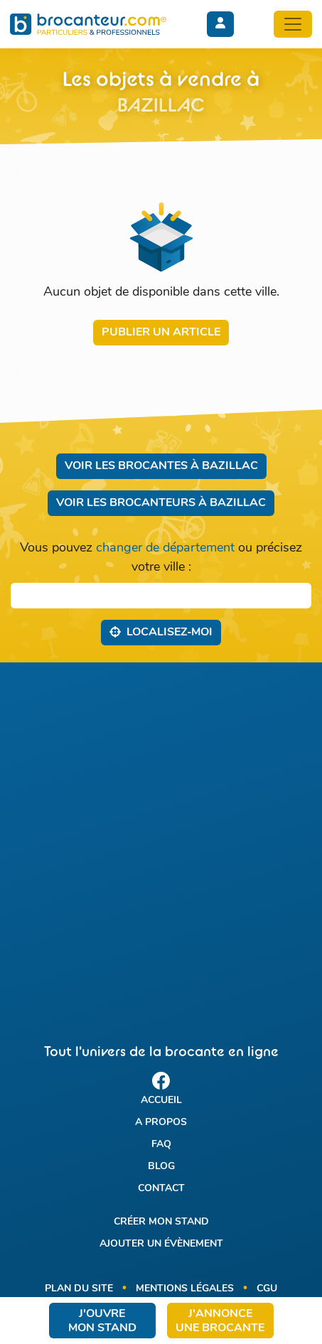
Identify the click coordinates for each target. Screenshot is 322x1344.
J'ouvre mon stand (102, 1321)
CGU (267, 1289)
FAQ (161, 1144)
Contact (161, 1188)
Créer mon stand (161, 1222)
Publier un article (161, 332)
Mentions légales (185, 1289)
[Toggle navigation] (293, 24)
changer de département (165, 548)
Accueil (161, 1100)
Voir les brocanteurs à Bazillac (161, 503)
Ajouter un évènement (161, 1244)
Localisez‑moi (161, 631)
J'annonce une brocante (220, 1321)
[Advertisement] (161, 840)
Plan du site (79, 1289)
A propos (161, 1122)
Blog (161, 1166)
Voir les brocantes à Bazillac (161, 466)
